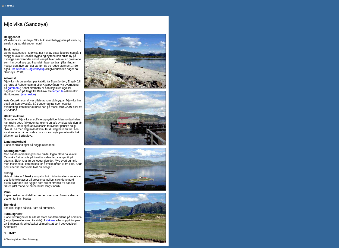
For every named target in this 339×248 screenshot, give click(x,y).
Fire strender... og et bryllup (27, 69)
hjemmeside (27, 94)
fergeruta (57, 91)
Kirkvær (50, 220)
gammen (13, 88)
